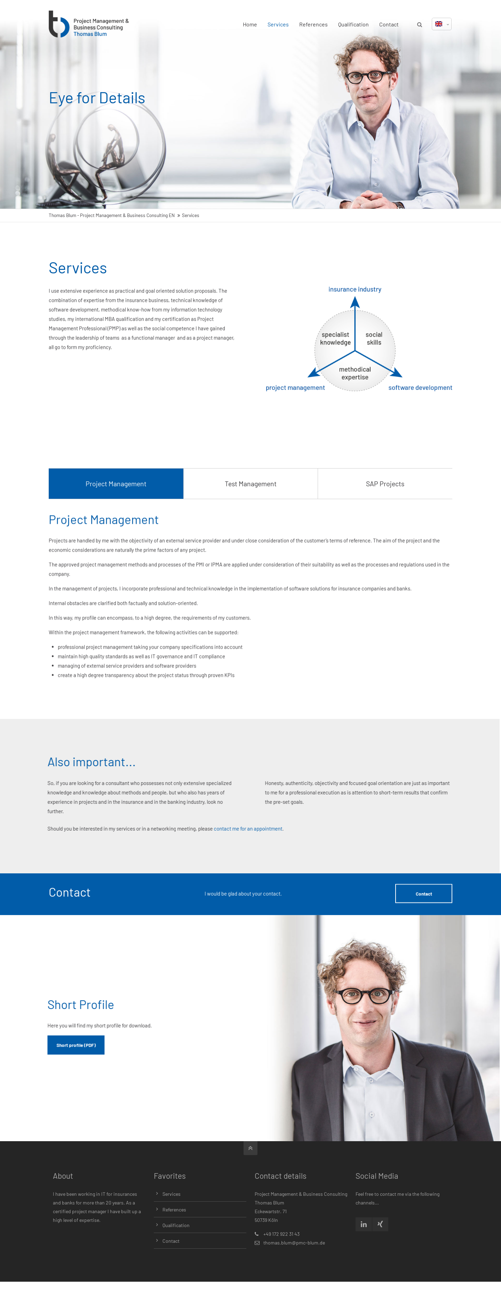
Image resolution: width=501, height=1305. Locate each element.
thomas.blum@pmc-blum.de (294, 1243)
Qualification (353, 24)
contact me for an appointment (179, 828)
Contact (389, 24)
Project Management (116, 522)
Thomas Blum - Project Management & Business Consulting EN (112, 215)
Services (278, 24)
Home (250, 24)
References (313, 24)
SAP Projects (385, 522)
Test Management (251, 522)
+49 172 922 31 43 (281, 1234)
